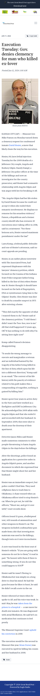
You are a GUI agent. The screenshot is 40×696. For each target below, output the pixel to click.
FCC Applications (22, 692)
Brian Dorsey (25, 645)
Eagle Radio (25, 687)
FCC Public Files (10, 692)
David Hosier (15, 145)
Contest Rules (8, 693)
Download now (20, 6)
